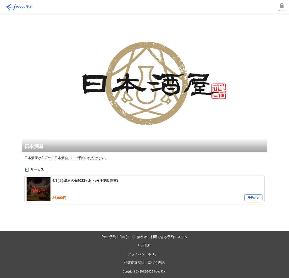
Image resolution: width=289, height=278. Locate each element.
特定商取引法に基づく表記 (144, 263)
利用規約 (144, 245)
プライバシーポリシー (144, 254)
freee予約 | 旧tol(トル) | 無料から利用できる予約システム (144, 237)
